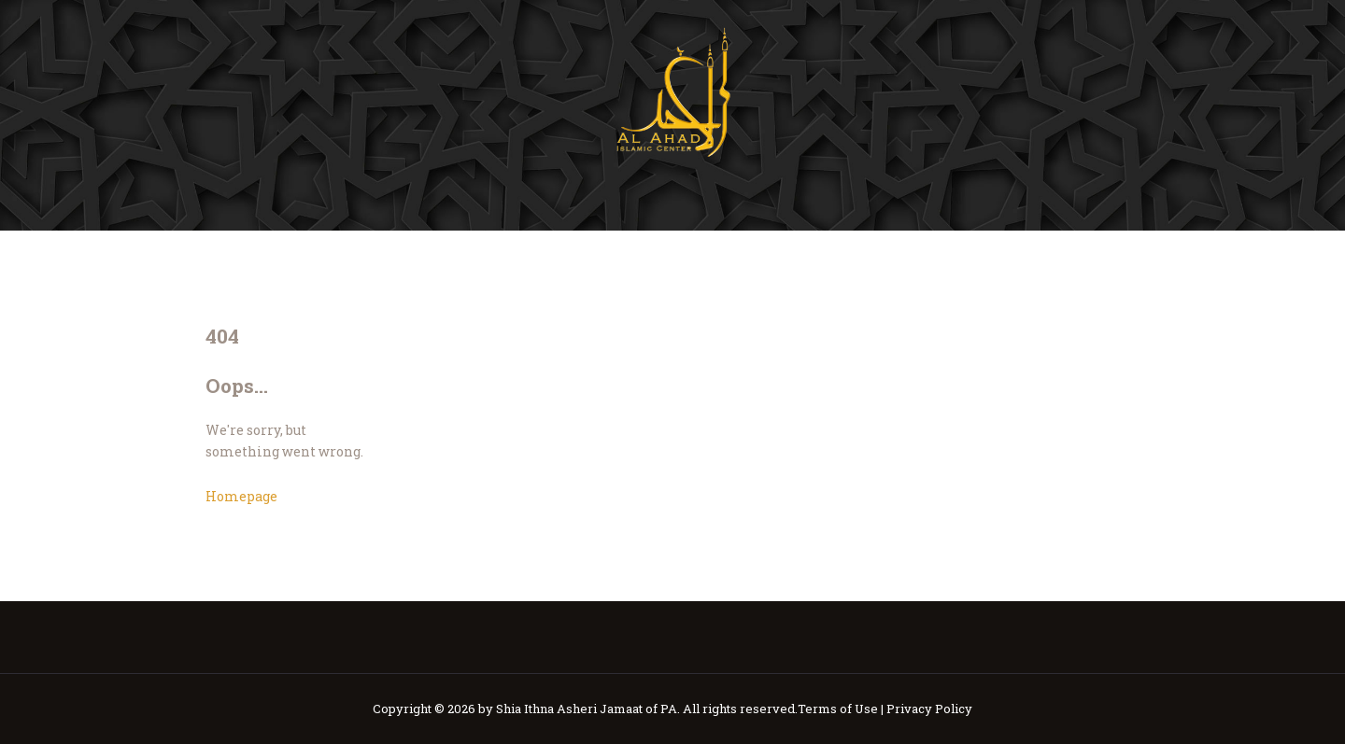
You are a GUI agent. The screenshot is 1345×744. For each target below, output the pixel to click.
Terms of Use (838, 708)
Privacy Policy (929, 708)
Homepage (241, 496)
